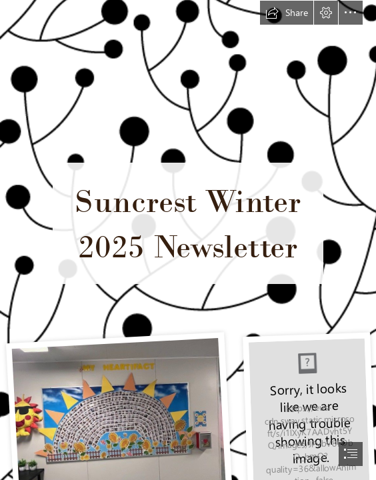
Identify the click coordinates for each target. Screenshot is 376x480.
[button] (286, 13)
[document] (188, 240)
